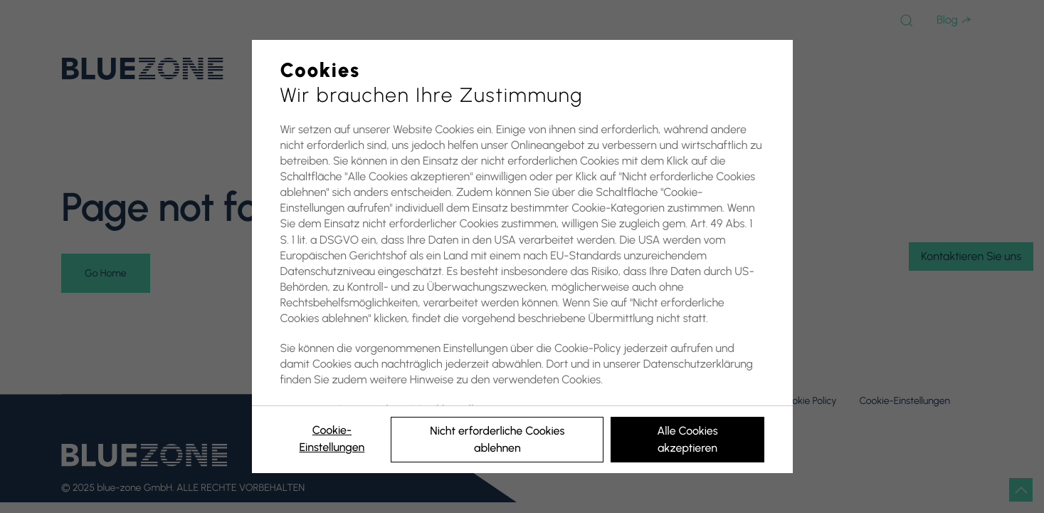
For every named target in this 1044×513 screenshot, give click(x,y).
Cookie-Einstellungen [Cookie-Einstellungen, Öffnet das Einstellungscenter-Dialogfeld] (331, 438)
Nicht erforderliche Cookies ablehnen (497, 439)
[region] (522, 256)
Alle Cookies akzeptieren (687, 439)
